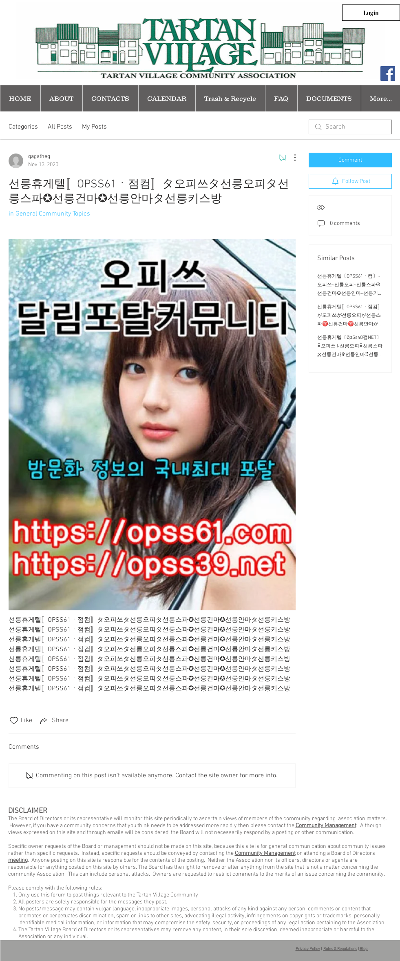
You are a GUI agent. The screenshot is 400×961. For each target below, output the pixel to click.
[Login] (371, 12)
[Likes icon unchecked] (14, 720)
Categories (23, 127)
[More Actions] (291, 157)
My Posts (94, 127)
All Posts (60, 127)
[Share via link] (54, 720)
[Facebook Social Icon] (387, 73)
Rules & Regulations (340, 949)
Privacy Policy (308, 949)
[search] (350, 127)
